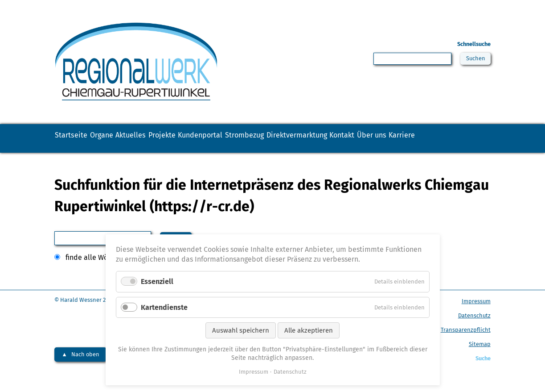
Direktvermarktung (405, 138)
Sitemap (480, 360)
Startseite (78, 138)
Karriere (124, 153)
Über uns (77, 153)
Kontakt (468, 138)
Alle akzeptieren (308, 330)
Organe (125, 138)
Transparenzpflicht (466, 345)
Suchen (474, 59)
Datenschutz (474, 331)
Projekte (218, 138)
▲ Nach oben (80, 370)
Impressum (476, 317)
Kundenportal (273, 138)
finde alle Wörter (93, 273)
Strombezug (334, 138)
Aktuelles (170, 138)
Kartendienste (164, 307)
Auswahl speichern (240, 330)
